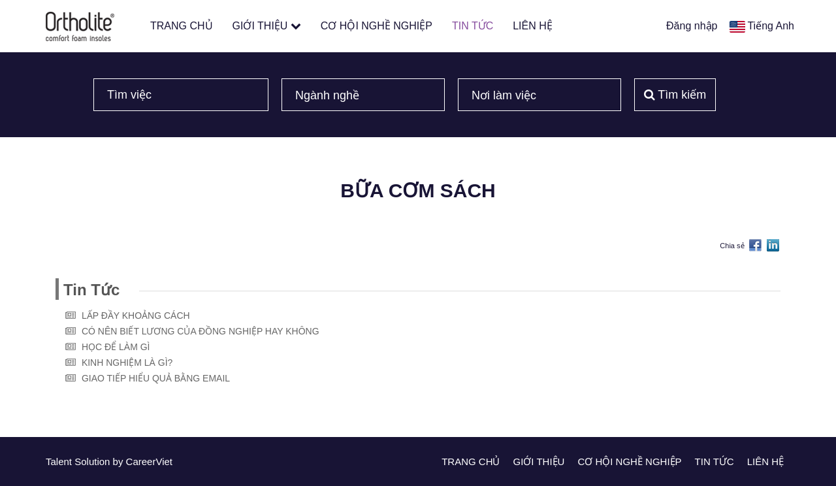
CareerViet (149, 461)
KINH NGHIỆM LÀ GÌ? (127, 362)
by (119, 461)
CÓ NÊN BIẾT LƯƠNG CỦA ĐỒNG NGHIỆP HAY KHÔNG (200, 331)
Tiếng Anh (770, 25)
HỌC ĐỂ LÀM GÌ (116, 347)
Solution (93, 461)
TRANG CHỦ (181, 25)
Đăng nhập (691, 25)
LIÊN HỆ (533, 25)
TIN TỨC (472, 25)
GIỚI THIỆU (267, 25)
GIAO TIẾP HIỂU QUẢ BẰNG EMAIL (156, 378)
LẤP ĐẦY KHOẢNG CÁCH (136, 315)
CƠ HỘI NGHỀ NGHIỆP (376, 25)
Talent (60, 461)
